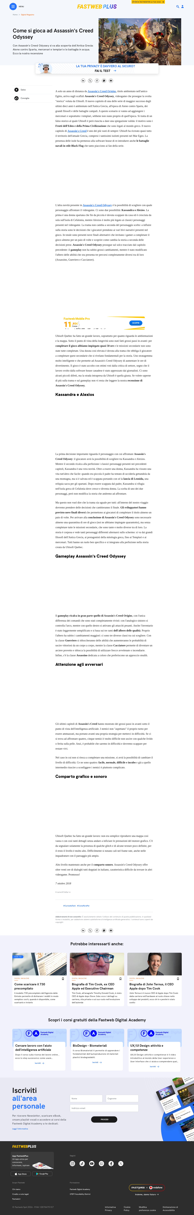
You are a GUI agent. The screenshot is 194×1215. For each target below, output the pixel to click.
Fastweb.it (16, 1199)
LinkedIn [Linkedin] (83, 81)
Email (111, 81)
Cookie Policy (127, 1209)
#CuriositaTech (69, 906)
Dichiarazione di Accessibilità (170, 1209)
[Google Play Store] (42, 1174)
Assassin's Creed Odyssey (97, 205)
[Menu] (16, 6)
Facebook (97, 81)
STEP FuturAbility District (80, 1194)
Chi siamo (16, 1189)
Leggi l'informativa (20, 1129)
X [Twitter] (90, 81)
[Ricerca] (178, 7)
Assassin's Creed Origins (102, 91)
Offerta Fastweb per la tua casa (146, 2)
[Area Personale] (182, 7)
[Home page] (97, 6)
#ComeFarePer (83, 906)
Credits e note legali (20, 1194)
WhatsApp (104, 81)
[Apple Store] (21, 1174)
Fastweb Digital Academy (80, 1189)
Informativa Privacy (110, 1209)
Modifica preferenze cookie (147, 1209)
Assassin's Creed (77, 130)
